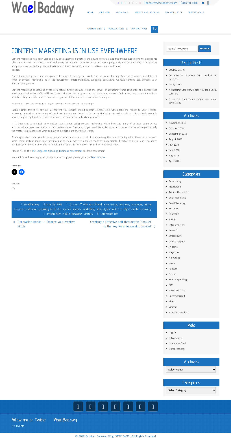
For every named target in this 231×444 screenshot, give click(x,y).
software (31, 209)
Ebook (172, 219)
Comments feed (177, 343)
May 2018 (174, 155)
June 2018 (174, 150)
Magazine (174, 252)
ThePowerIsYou (177, 290)
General (173, 230)
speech (67, 209)
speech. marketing (84, 209)
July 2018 (174, 144)
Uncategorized (177, 296)
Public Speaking (72, 214)
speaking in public (49, 209)
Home (90, 12)
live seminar (98, 157)
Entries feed (175, 338)
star (99, 209)
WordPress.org (176, 349)
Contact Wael (139, 28)
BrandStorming (177, 203)
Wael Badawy (65, 420)
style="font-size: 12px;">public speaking (127, 209)
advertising (110, 204)
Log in (172, 332)
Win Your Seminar (178, 312)
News (172, 263)
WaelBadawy (31, 204)
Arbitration (175, 186)
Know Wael (122, 12)
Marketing (174, 257)
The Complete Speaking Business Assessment (57, 151)
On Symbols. (175, 84)
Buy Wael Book (174, 12)
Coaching (174, 214)
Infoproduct (54, 214)
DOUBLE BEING (177, 70)
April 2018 (174, 161)
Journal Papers (177, 241)
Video (172, 301)
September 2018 (178, 133)
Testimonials (196, 12)
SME (171, 285)
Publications (116, 28)
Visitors (88, 214)
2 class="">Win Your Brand (86, 204)
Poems (172, 274)
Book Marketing (177, 197)
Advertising (175, 181)
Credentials (94, 28)
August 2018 (175, 139)
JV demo (173, 247)
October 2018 (176, 128)
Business (173, 208)
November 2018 (177, 123)
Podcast (173, 268)
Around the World (178, 192)
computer (136, 204)
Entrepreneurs (176, 225)
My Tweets (18, 426)
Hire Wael (104, 12)
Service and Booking (147, 12)
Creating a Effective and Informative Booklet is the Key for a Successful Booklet (120, 224)
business (124, 204)
